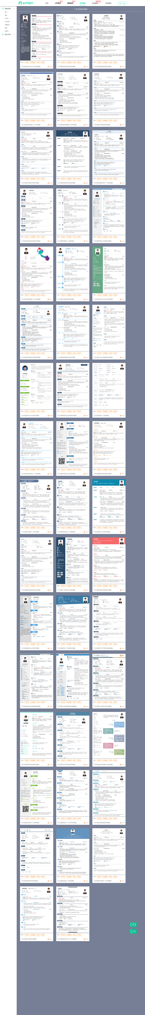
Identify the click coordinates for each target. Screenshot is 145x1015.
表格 (6, 28)
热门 (6, 12)
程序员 (6, 31)
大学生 (6, 18)
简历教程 (108, 3)
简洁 (6, 15)
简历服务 (96, 2)
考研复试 (7, 24)
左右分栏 (7, 21)
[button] (96, 3)
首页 (46, 3)
